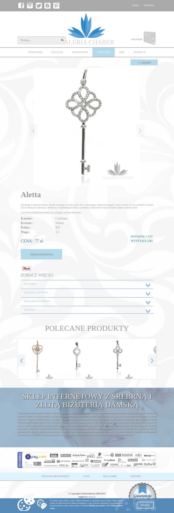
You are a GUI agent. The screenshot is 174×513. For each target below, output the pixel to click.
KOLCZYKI (57, 52)
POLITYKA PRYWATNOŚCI (55, 476)
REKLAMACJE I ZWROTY (37, 301)
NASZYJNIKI (103, 52)
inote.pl (92, 497)
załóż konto (149, 5)
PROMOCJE (139, 52)
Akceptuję (145, 505)
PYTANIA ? (29, 310)
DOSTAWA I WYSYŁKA (36, 292)
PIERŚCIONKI (35, 52)
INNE (122, 52)
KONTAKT (135, 476)
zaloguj (135, 5)
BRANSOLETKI (80, 52)
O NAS (86, 476)
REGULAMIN (110, 476)
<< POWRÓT (144, 62)
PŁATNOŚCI (30, 284)
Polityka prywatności (97, 506)
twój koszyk (144, 39)
